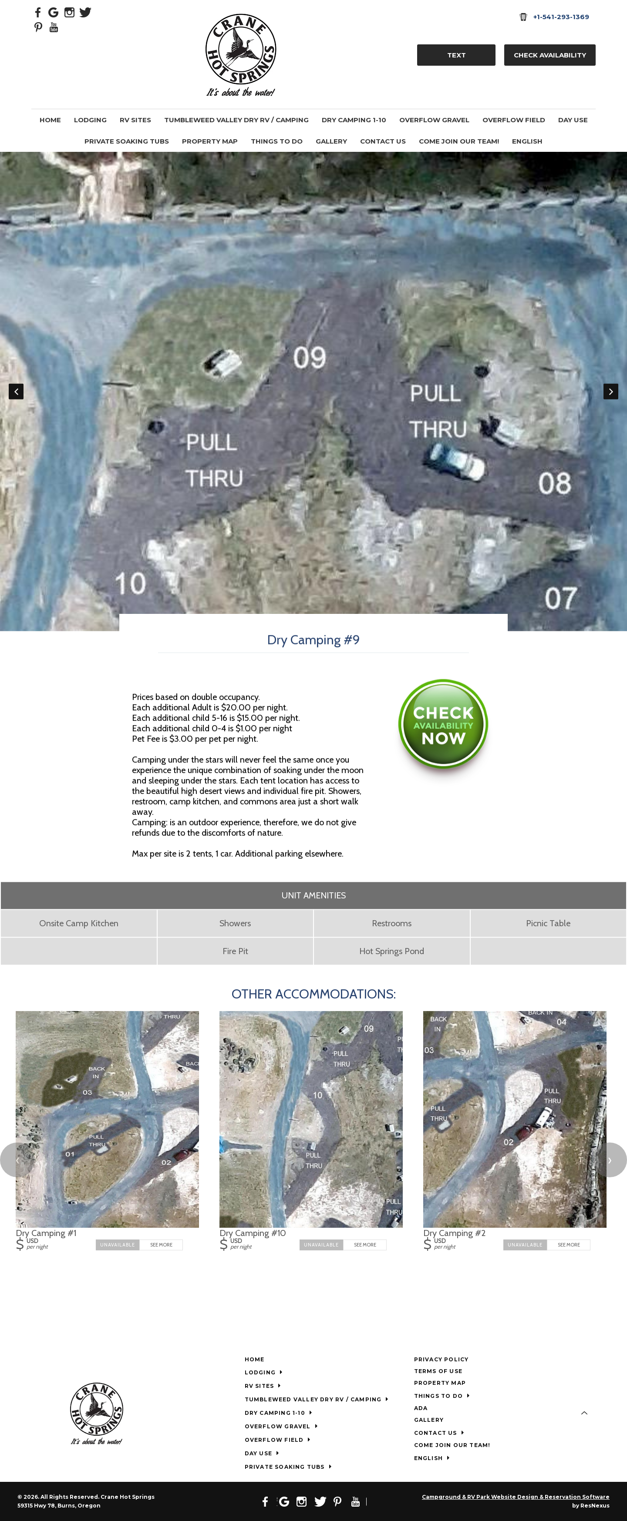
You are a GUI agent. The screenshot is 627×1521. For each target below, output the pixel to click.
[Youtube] (54, 26)
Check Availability (550, 55)
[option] (313, 391)
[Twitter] (85, 11)
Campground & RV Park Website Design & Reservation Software (516, 1497)
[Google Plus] (54, 11)
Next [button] (610, 391)
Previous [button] (16, 391)
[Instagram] (70, 11)
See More (161, 1245)
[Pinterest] (38, 26)
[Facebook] (38, 11)
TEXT (456, 55)
